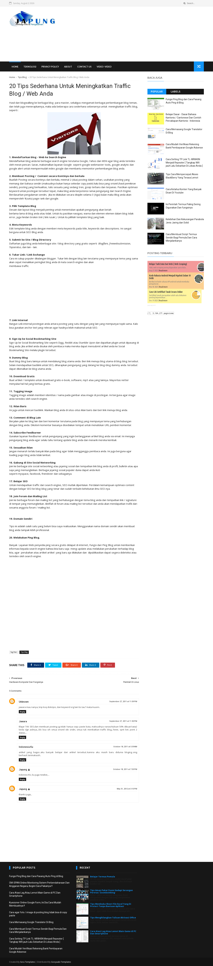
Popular (157, 91)
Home (15, 66)
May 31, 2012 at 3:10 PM (127, 789)
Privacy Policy (50, 66)
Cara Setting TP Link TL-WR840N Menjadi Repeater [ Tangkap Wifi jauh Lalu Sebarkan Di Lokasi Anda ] (184, 162)
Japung (23, 769)
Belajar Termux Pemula (102, 876)
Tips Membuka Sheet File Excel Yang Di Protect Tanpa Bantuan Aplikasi (110, 905)
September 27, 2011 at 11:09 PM (123, 701)
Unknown (24, 701)
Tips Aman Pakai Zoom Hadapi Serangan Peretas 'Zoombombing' (111, 891)
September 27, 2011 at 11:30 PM (123, 721)
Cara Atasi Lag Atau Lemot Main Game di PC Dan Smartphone (113, 932)
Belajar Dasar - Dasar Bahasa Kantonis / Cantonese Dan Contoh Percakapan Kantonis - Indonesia (183, 117)
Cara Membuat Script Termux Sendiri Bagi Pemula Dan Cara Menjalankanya (181, 237)
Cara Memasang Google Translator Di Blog (31, 922)
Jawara (23, 721)
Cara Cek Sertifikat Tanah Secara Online (166, 292)
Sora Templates (27, 962)
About (68, 66)
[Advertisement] (143, 34)
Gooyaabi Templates (61, 962)
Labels (176, 91)
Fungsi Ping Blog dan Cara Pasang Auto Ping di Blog (36, 876)
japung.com (151, 305)
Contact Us (84, 66)
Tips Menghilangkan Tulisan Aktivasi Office (113, 917)
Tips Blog (22, 77)
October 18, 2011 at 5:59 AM (125, 747)
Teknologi (29, 66)
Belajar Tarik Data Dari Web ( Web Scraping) (168, 264)
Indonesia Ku (26, 747)
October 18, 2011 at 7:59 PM (125, 769)
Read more (163, 270)
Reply (22, 711)
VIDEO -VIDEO (104, 66)
